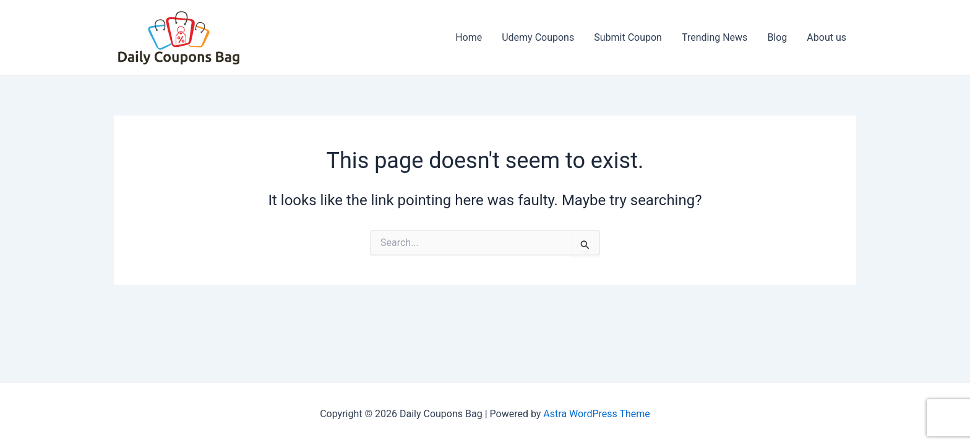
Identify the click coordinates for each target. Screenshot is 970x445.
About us (826, 37)
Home (468, 37)
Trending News (714, 37)
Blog (777, 37)
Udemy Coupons (538, 37)
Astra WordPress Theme (596, 414)
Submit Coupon (628, 37)
